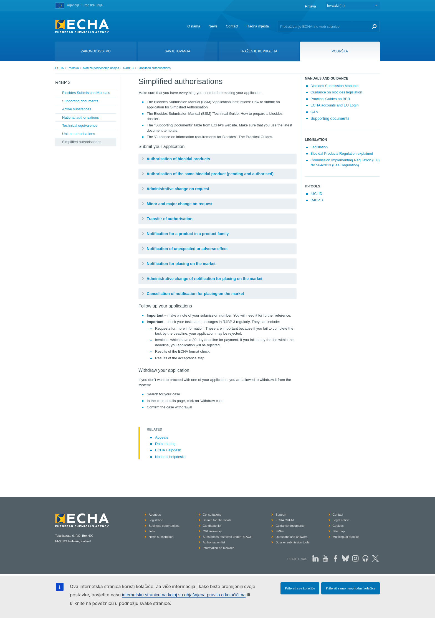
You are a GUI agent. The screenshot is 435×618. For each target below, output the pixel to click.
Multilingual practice (346, 536)
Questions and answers (291, 536)
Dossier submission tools (292, 542)
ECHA (59, 68)
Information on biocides (218, 548)
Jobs (152, 531)
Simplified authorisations (154, 68)
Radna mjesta (258, 26)
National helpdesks (170, 457)
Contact (232, 26)
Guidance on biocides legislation (336, 92)
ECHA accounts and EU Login (334, 105)
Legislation (319, 147)
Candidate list (212, 525)
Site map (339, 531)
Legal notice (341, 520)
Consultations (212, 514)
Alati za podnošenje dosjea (101, 68)
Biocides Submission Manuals (86, 93)
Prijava (310, 6)
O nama (193, 26)
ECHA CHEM (284, 520)
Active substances (76, 109)
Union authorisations (78, 134)
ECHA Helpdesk (168, 450)
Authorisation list (214, 542)
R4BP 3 (128, 68)
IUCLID (316, 194)
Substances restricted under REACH (227, 536)
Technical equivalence (79, 125)
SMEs (279, 531)
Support (280, 514)
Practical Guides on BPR (330, 99)
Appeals (161, 437)
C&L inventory (212, 531)
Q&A (314, 112)
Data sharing (165, 444)
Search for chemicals (217, 520)
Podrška (73, 68)
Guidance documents (289, 525)
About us (155, 514)
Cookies (338, 525)
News (213, 26)
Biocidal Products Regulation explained (341, 153)
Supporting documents (80, 101)
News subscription (161, 536)
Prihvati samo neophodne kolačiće (350, 588)
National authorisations (80, 117)
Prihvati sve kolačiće (300, 588)
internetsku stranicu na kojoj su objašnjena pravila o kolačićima (184, 594)
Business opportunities (164, 525)
